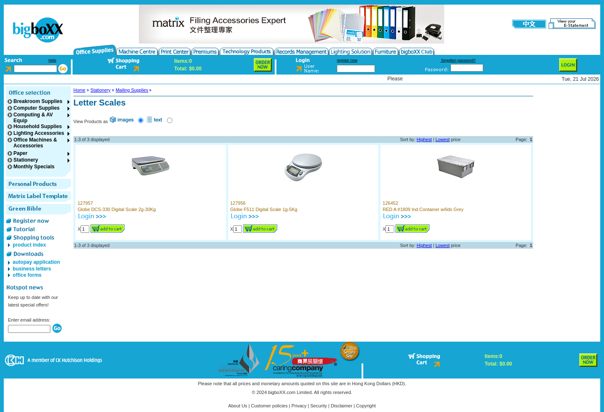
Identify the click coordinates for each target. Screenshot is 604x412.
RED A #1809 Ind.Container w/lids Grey (423, 209)
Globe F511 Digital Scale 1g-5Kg (263, 209)
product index (28, 245)
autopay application (35, 262)
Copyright (366, 405)
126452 (390, 203)
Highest (424, 139)
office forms (26, 275)
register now (347, 60)
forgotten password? (458, 60)
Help (52, 60)
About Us (237, 405)
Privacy (299, 405)
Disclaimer (341, 405)
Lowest (442, 139)
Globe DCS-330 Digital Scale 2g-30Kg (117, 209)
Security (318, 405)
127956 (238, 203)
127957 (85, 203)
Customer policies (269, 405)
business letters (31, 269)
